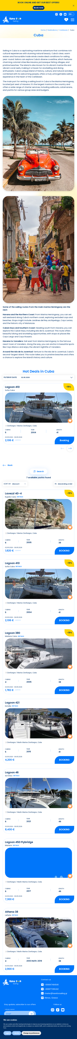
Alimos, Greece (51, 998)
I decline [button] (16, 1033)
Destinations (52, 30)
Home (43, 30)
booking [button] (64, 440)
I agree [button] (7, 1033)
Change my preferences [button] (31, 1033)
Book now (38, 7)
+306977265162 (52, 989)
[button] (70, 448)
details (20, 497)
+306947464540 (52, 985)
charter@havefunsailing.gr (56, 993)
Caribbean (63, 30)
